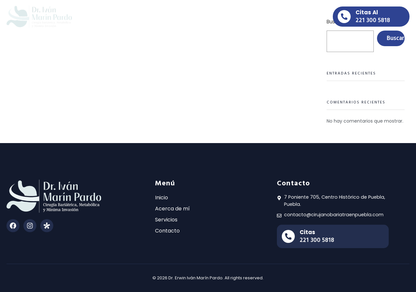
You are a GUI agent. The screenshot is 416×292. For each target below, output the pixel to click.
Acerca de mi (185, 16)
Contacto (259, 16)
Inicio (151, 16)
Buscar (395, 38)
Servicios (225, 16)
